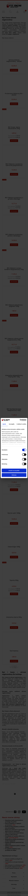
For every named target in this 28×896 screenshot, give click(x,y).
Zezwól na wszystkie (14, 470)
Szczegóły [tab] (11, 424)
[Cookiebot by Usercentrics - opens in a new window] (20, 420)
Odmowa (14, 475)
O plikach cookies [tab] (21, 424)
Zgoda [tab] (4, 424)
